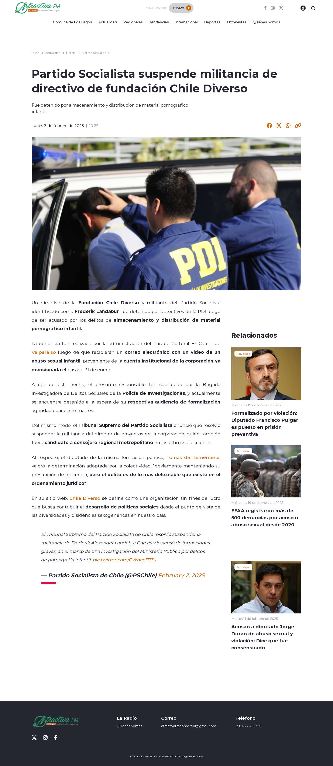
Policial (71, 52)
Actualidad (107, 22)
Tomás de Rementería (193, 457)
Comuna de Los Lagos (72, 22)
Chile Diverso (84, 498)
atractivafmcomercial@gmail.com (188, 726)
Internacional (186, 22)
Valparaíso (44, 352)
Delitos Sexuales (94, 52)
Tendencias (159, 22)
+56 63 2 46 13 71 (248, 726)
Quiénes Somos (129, 726)
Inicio (36, 52)
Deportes (212, 22)
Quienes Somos (266, 22)
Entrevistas (236, 22)
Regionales (133, 22)
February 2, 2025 (181, 575)
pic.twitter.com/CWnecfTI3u (124, 560)
